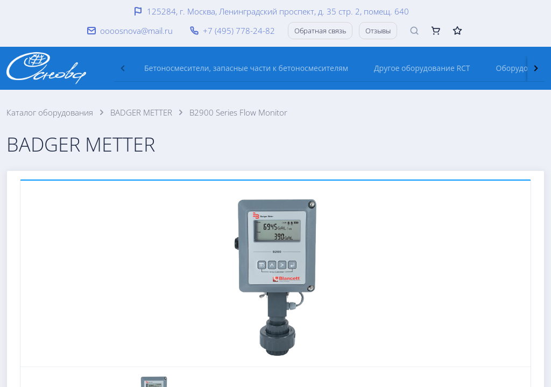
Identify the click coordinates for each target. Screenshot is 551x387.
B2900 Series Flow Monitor (238, 112)
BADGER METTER (141, 112)
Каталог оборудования (49, 112)
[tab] (246, 68)
